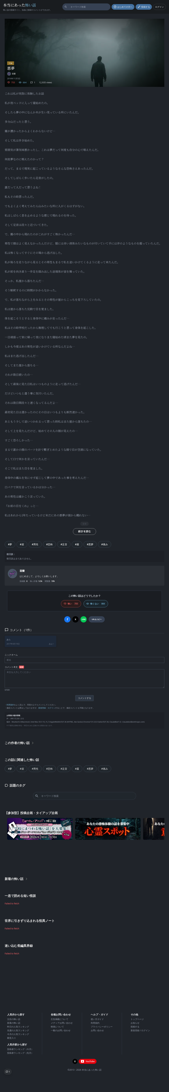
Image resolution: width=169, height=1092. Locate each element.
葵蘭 (22, 570)
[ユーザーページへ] (11, 74)
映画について (57, 1026)
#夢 (10, 544)
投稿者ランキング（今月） (20, 1049)
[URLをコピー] (97, 619)
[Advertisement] (84, 857)
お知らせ (135, 1022)
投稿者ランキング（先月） (20, 1052)
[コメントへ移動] (8, 1072)
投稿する (135, 1026)
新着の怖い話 (13, 1022)
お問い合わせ (97, 1030)
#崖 (22, 544)
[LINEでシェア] (83, 619)
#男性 (35, 544)
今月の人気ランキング (18, 1034)
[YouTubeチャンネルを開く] (88, 1061)
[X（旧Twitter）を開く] (74, 1061)
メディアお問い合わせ (62, 1022)
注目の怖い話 (13, 1019)
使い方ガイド (97, 1019)
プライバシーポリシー (102, 1026)
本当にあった (19, 5)
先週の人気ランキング (18, 1030)
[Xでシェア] (75, 619)
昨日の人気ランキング (18, 1026)
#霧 (77, 544)
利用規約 (10, 704)
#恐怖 (49, 544)
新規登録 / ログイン (140, 1030)
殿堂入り (11, 1037)
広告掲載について (59, 1019)
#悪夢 (90, 544)
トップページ (137, 1019)
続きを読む (84, 531)
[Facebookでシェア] (67, 619)
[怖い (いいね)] (71, 603)
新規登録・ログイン (46, 708)
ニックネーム (11, 654)
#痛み (104, 544)
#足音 (63, 544)
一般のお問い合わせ (60, 1030)
